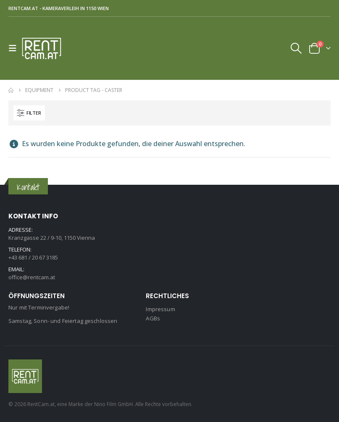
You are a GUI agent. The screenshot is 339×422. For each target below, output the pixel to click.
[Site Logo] (45, 48)
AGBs (153, 318)
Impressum (160, 309)
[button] (15, 48)
